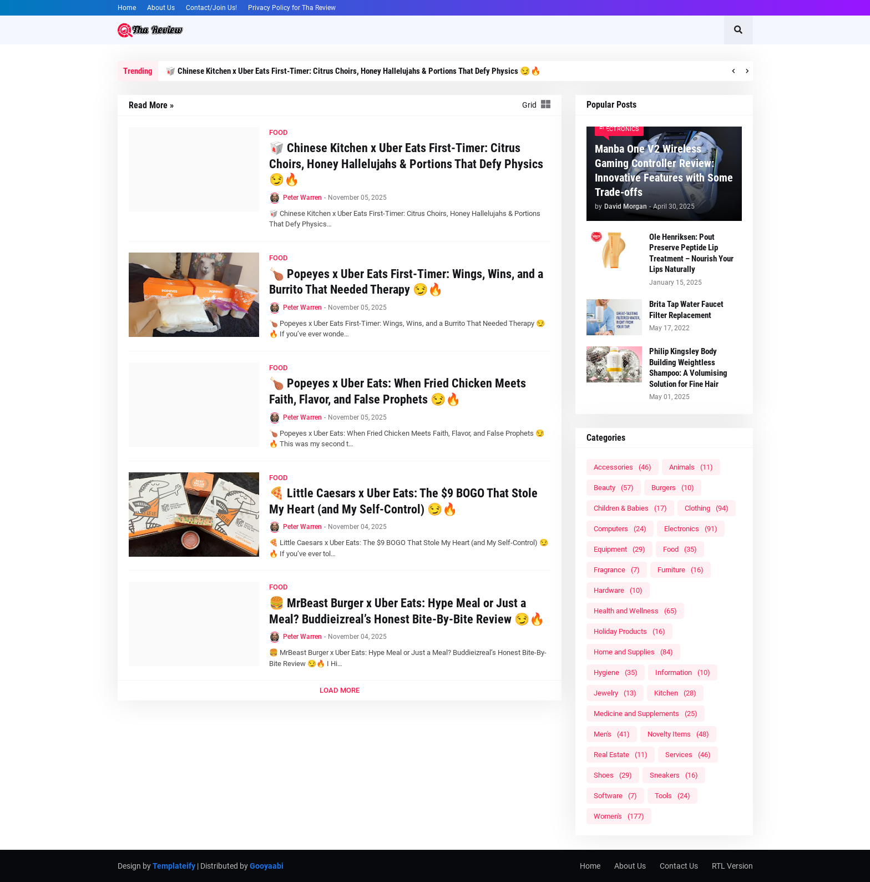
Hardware (618, 590)
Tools (672, 796)
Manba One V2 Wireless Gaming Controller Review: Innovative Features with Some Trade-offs (664, 170)
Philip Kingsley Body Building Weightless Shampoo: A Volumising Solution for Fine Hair (688, 367)
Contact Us (679, 865)
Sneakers (674, 775)
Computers (620, 529)
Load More (340, 690)
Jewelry (615, 693)
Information (682, 672)
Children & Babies (630, 508)
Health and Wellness (635, 611)
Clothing (707, 508)
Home (127, 8)
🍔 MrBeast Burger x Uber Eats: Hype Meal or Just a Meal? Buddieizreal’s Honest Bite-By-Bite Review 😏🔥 (406, 611)
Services (688, 755)
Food (680, 549)
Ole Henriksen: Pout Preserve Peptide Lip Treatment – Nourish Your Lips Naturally (691, 253)
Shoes (613, 775)
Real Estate (621, 755)
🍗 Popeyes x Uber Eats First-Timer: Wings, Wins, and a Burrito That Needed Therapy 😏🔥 (406, 282)
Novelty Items (678, 734)
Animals (691, 467)
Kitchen (675, 693)
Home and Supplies (633, 652)
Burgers (672, 488)
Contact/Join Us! (211, 8)
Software (615, 796)
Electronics (690, 529)
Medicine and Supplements (645, 713)
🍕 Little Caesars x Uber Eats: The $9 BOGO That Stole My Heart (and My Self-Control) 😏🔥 (403, 501)
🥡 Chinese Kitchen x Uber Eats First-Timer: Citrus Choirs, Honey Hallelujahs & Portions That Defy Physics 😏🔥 (353, 71)
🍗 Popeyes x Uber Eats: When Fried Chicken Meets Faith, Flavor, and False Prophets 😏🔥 (397, 391)
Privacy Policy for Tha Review (292, 8)
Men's (612, 734)
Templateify (174, 865)
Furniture (680, 570)
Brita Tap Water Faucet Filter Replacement (686, 309)
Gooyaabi (267, 865)
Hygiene (616, 672)
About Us (161, 8)
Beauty (614, 488)
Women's (619, 816)
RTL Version (732, 865)
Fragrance (617, 570)
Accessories (622, 467)
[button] (738, 30)
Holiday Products (629, 631)
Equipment (619, 549)
